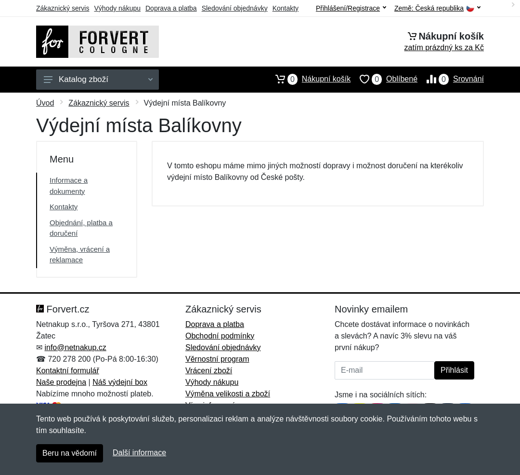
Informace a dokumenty (69, 185)
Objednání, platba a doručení (81, 228)
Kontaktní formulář (67, 370)
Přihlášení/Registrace (351, 8)
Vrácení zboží (208, 370)
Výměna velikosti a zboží (227, 394)
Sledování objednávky (235, 8)
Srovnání (450, 79)
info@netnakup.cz (75, 347)
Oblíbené (384, 79)
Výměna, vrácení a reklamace (80, 254)
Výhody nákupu (117, 8)
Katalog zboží (98, 79)
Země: (437, 8)
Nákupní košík (308, 79)
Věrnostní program (217, 359)
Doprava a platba (171, 8)
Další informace (139, 452)
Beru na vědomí (69, 453)
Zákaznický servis (62, 8)
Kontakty (286, 8)
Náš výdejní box (119, 382)
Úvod (45, 103)
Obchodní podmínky (219, 336)
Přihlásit (454, 370)
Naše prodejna (61, 382)
